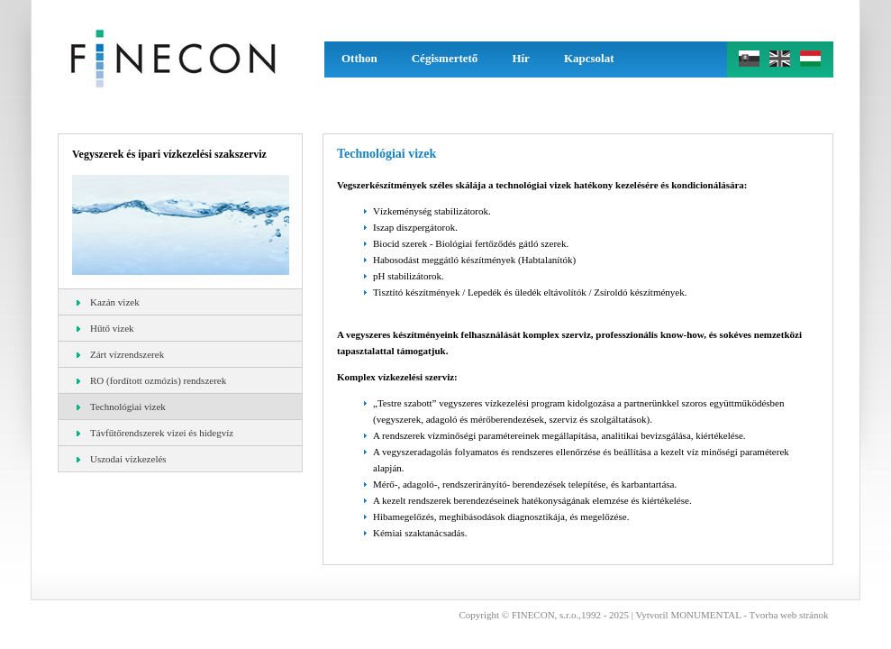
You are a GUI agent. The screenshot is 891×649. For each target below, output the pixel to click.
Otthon (359, 58)
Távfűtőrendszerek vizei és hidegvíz (155, 432)
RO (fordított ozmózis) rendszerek (151, 380)
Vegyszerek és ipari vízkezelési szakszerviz (169, 154)
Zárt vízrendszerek (120, 354)
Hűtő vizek (105, 328)
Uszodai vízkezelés (122, 458)
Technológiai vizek (121, 406)
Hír (521, 58)
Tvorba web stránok (789, 614)
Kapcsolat (589, 58)
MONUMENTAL (705, 614)
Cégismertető (445, 58)
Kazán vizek (108, 302)
